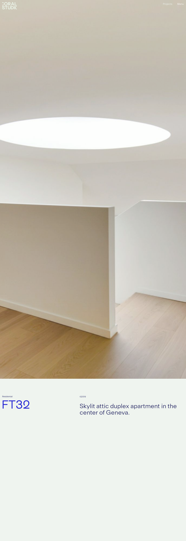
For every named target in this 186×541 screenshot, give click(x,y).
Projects (167, 4)
